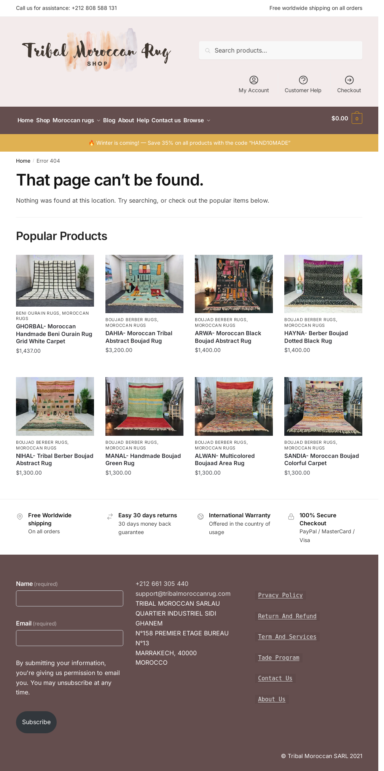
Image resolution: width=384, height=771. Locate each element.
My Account (254, 84)
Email (36, 619)
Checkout (349, 84)
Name (37, 579)
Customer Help (303, 84)
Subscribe (36, 717)
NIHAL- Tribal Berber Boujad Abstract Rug (54, 455)
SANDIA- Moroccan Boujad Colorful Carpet (321, 455)
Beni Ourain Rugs (37, 309)
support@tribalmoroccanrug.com (183, 589)
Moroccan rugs (125, 321)
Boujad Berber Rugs (131, 315)
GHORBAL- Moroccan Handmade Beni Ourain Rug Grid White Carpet (54, 329)
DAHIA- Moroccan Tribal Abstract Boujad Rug (138, 332)
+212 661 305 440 (161, 579)
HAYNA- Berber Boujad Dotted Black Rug (316, 332)
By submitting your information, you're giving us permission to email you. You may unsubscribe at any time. (68, 673)
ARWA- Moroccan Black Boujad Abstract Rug (228, 332)
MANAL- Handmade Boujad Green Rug (143, 455)
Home (23, 157)
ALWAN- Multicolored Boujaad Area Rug (225, 455)
